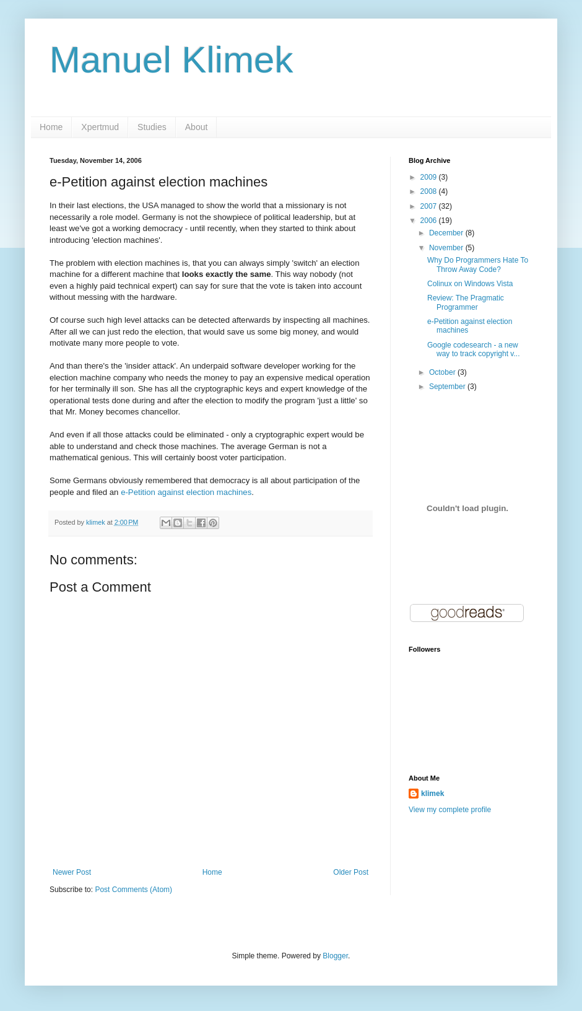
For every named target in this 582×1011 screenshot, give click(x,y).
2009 (429, 177)
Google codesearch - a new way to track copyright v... (473, 349)
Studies (152, 127)
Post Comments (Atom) (133, 889)
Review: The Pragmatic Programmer (465, 302)
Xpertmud (100, 127)
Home (51, 127)
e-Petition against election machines (186, 492)
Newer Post (72, 872)
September (448, 386)
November (447, 247)
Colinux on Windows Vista (470, 283)
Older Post (350, 872)
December (447, 233)
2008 (429, 191)
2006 (429, 220)
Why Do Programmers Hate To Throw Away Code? (477, 264)
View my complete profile (450, 809)
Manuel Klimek (171, 60)
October (443, 372)
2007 (429, 206)
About (196, 127)
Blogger (335, 956)
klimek (432, 793)
